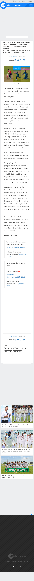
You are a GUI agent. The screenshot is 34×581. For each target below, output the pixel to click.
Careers (20, 561)
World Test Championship (19, 37)
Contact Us (7, 561)
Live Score (30, 1)
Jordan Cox (17, 351)
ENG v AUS (8, 355)
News (8, 37)
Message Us (17, 1)
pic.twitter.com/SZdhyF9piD (15, 277)
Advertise (26, 561)
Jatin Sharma (13, 336)
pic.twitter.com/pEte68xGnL (15, 247)
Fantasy (24, 1)
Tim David (8, 351)
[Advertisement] (16, 313)
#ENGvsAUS (10, 274)
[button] (32, 514)
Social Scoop (9, 348)
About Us (14, 561)
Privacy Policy (16, 563)
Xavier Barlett (21, 348)
